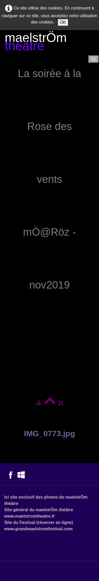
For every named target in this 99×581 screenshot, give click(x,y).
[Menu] (93, 59)
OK (63, 22)
